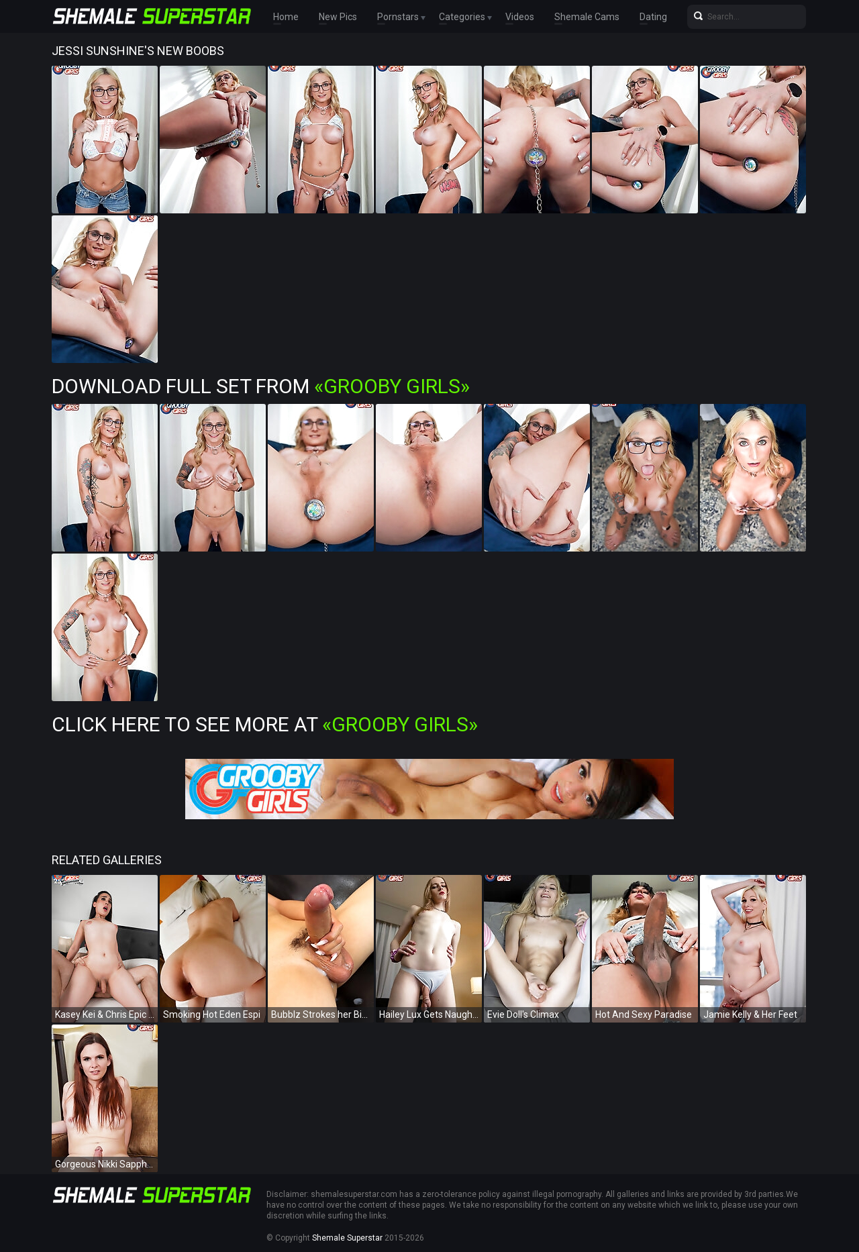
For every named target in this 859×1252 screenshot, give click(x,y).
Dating (653, 16)
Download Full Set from (261, 386)
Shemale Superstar (347, 1238)
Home (286, 16)
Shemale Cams (586, 16)
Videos (519, 16)
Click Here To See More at (265, 724)
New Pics (338, 16)
